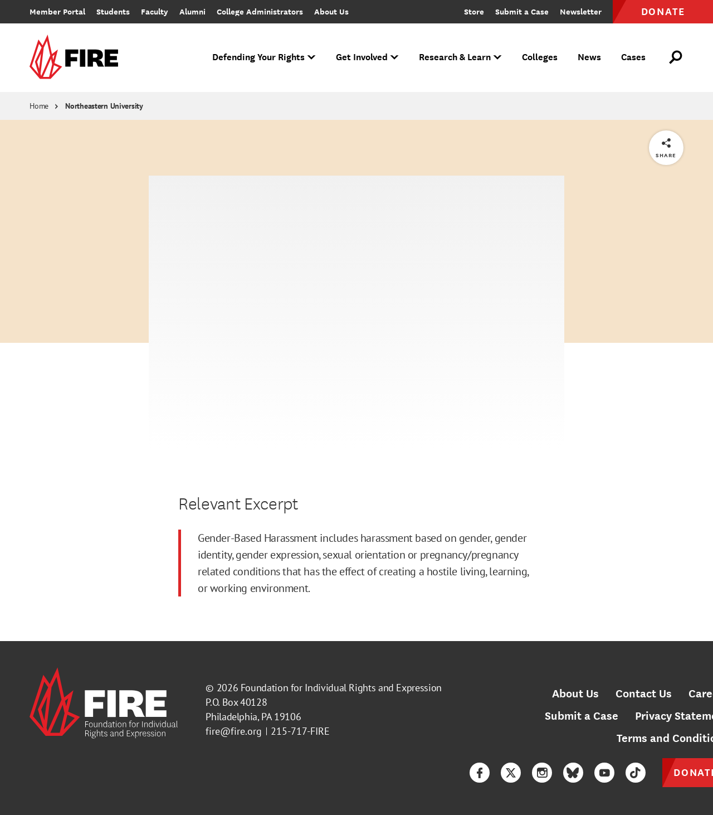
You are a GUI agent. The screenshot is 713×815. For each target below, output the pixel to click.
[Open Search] (676, 57)
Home (39, 106)
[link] (77, 58)
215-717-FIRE (300, 731)
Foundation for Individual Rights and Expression (341, 687)
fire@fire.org (234, 731)
